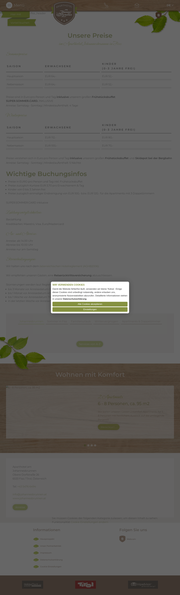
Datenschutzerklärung (74, 299)
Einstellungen (90, 309)
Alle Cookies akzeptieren (90, 304)
